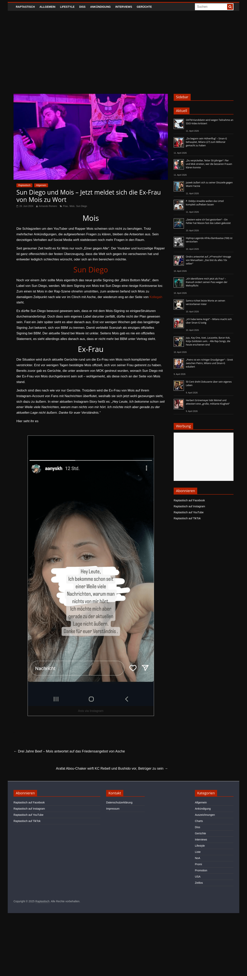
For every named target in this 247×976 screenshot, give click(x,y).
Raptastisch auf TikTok (187, 518)
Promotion (201, 870)
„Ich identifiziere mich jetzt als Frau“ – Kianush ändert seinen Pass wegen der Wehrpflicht (207, 282)
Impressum (112, 808)
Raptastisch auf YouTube (189, 512)
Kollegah (156, 297)
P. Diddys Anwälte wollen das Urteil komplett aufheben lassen (205, 202)
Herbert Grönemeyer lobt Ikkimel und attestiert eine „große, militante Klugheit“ (208, 402)
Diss (82, 6)
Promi (198, 864)
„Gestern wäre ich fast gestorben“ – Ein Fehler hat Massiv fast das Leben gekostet (208, 221)
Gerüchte (144, 6)
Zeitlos (199, 882)
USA (197, 876)
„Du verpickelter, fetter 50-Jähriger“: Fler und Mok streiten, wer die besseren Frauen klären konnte (209, 164)
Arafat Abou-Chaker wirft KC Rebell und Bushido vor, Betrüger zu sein (112, 768)
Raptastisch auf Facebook (189, 500)
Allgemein (47, 6)
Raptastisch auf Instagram (189, 506)
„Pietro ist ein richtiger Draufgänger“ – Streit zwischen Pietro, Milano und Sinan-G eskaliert (209, 363)
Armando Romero (48, 206)
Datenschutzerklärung (119, 802)
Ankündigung (100, 6)
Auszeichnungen (205, 814)
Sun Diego (81, 206)
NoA (197, 858)
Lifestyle (67, 6)
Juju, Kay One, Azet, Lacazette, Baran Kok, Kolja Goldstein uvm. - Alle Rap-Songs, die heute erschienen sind (208, 341)
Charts (199, 821)
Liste (198, 851)
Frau (65, 206)
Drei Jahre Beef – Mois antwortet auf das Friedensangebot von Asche (69, 751)
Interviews (123, 6)
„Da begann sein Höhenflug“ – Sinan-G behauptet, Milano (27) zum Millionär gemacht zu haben (206, 142)
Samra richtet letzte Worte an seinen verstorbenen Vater (205, 302)
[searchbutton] (230, 7)
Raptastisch (25, 6)
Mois (72, 206)
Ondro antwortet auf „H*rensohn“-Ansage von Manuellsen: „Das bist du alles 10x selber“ (208, 260)
